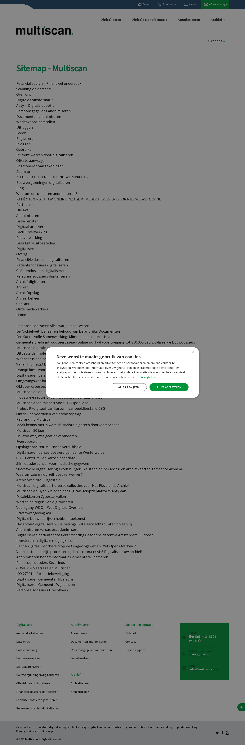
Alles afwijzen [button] (125, 387)
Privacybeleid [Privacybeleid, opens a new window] (148, 377)
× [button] (192, 351)
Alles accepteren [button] (167, 387)
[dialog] (122, 372)
